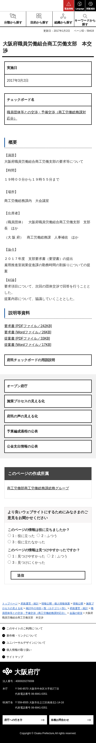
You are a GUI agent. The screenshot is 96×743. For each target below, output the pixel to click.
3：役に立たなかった (28, 542)
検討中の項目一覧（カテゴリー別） (46, 608)
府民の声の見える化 (22, 416)
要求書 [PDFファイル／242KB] (28, 326)
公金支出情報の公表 (22, 446)
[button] (68, 5)
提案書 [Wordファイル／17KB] (27, 345)
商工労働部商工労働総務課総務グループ (38, 488)
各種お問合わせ (60, 719)
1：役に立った (23, 536)
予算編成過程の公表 (22, 431)
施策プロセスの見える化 (26, 401)
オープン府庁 (17, 386)
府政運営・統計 (30, 603)
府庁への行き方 (13, 719)
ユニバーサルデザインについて (26, 642)
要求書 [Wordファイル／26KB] (27, 332)
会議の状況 (76, 613)
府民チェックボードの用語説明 (31, 360)
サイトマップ (14, 657)
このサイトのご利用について (24, 628)
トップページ (10, 603)
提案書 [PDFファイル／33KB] (27, 338)
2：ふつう (49, 536)
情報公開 (78, 603)
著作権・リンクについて (21, 635)
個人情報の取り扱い (19, 649)
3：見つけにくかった (28, 562)
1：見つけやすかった (28, 556)
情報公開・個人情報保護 (55, 603)
